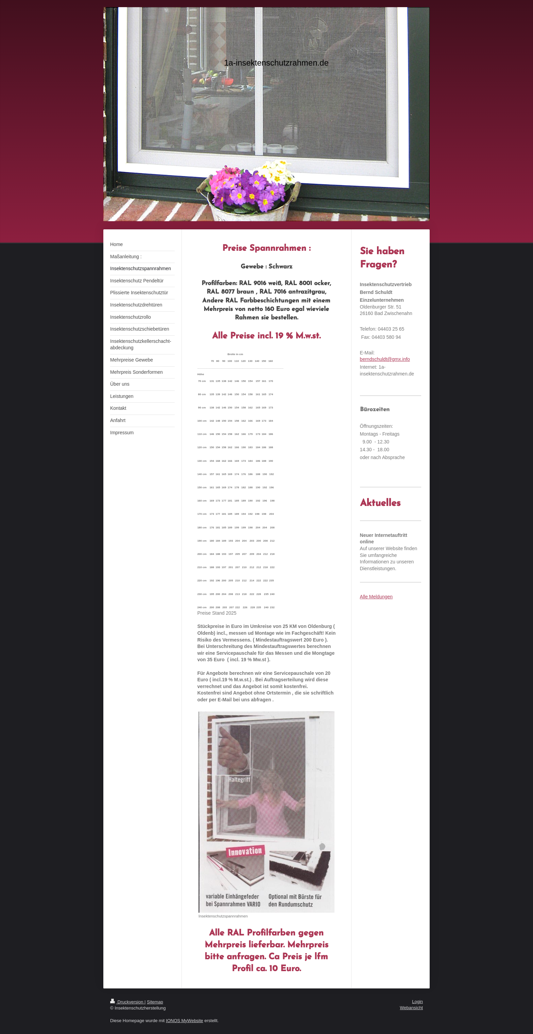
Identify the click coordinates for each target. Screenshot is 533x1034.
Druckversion (127, 1001)
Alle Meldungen (376, 596)
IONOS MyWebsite (184, 1020)
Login (417, 1001)
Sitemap (155, 1001)
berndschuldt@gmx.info (385, 359)
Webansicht (411, 1007)
